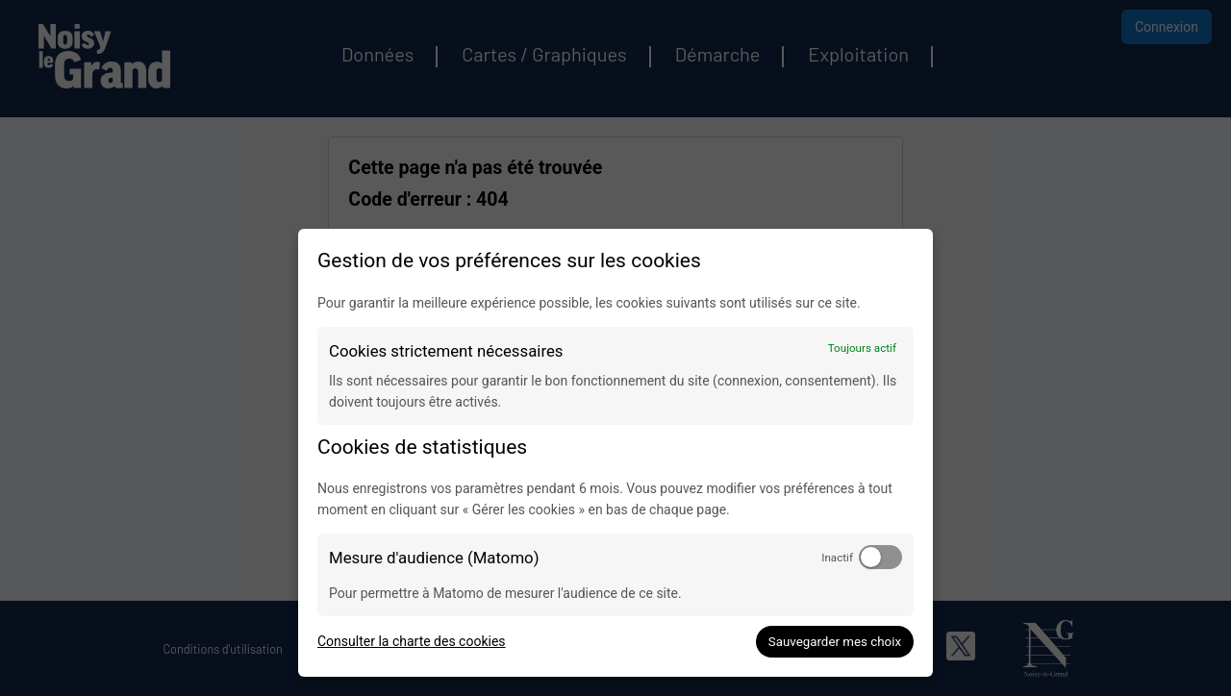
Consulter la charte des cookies (411, 641)
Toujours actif (862, 348)
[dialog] (615, 453)
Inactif (837, 557)
